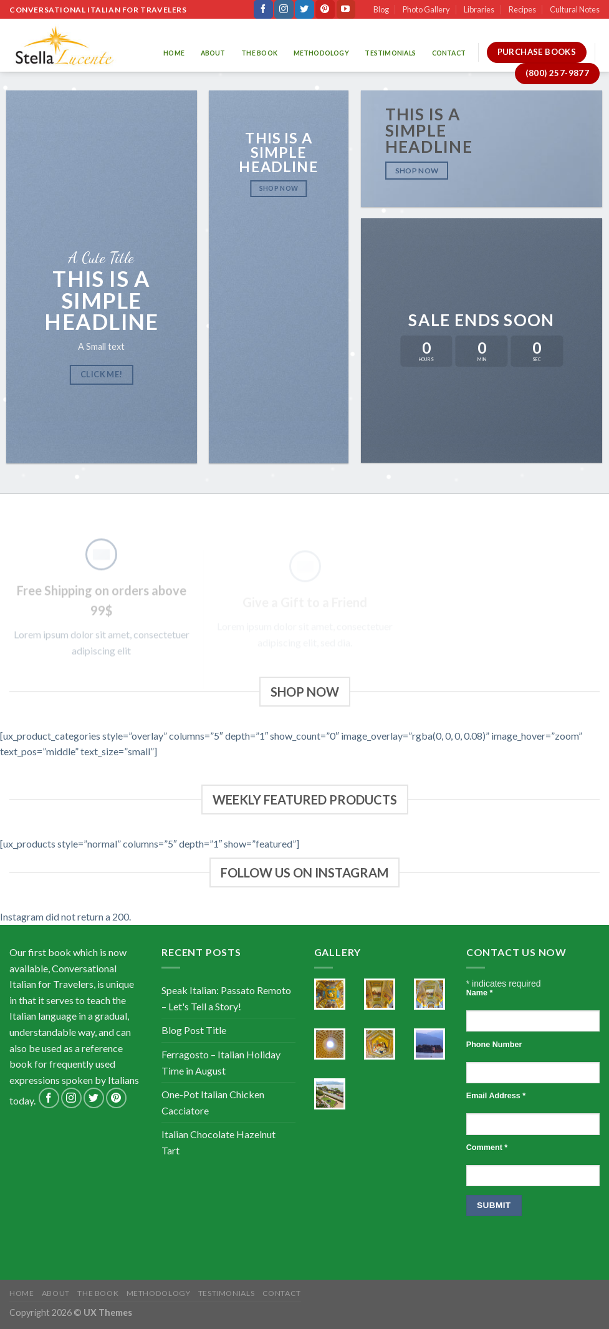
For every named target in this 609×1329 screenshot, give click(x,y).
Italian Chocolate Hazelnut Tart (218, 1142)
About (213, 53)
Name (479, 992)
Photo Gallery (426, 9)
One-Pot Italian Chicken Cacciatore (212, 1102)
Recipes (522, 9)
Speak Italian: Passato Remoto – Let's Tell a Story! (226, 998)
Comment (486, 1147)
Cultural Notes (575, 9)
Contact (449, 53)
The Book (259, 53)
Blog (381, 9)
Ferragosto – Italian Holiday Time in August (221, 1062)
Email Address (495, 1095)
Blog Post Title (193, 1030)
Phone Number (494, 1044)
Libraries (479, 9)
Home (174, 53)
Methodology (321, 53)
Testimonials (390, 53)
